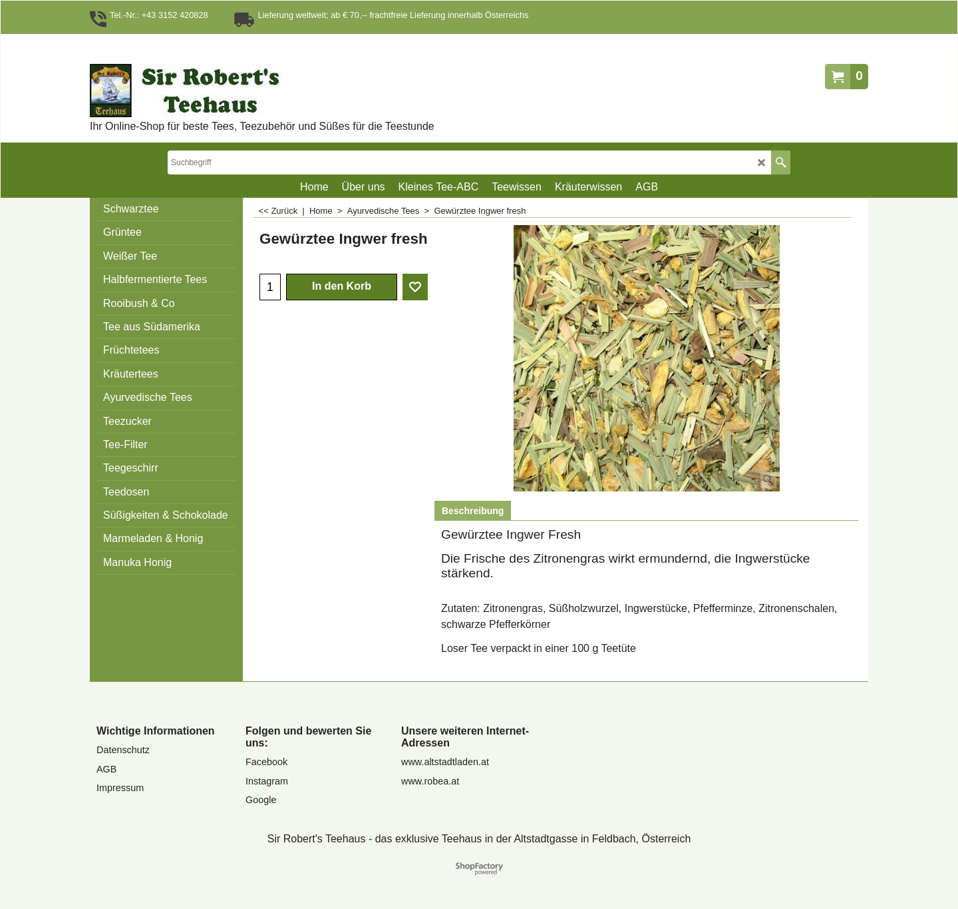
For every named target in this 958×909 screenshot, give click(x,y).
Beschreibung (473, 510)
